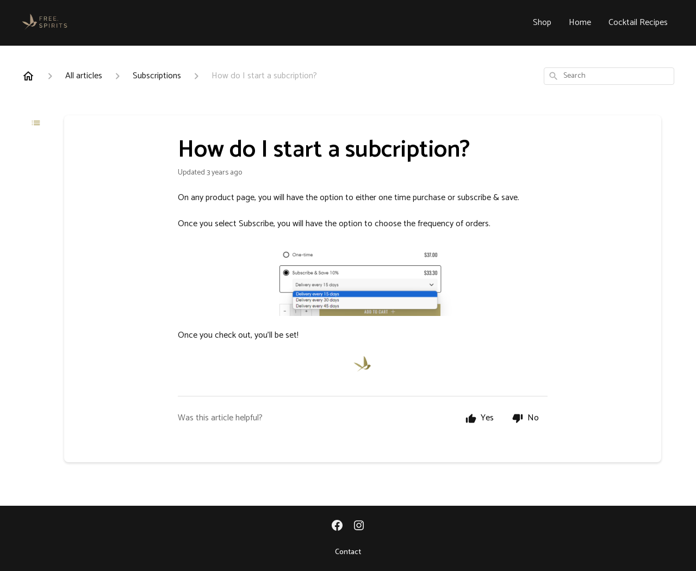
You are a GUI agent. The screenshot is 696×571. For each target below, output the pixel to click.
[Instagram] (358, 526)
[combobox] (609, 76)
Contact (348, 552)
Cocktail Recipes (638, 22)
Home (580, 22)
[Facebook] (337, 526)
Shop (542, 22)
